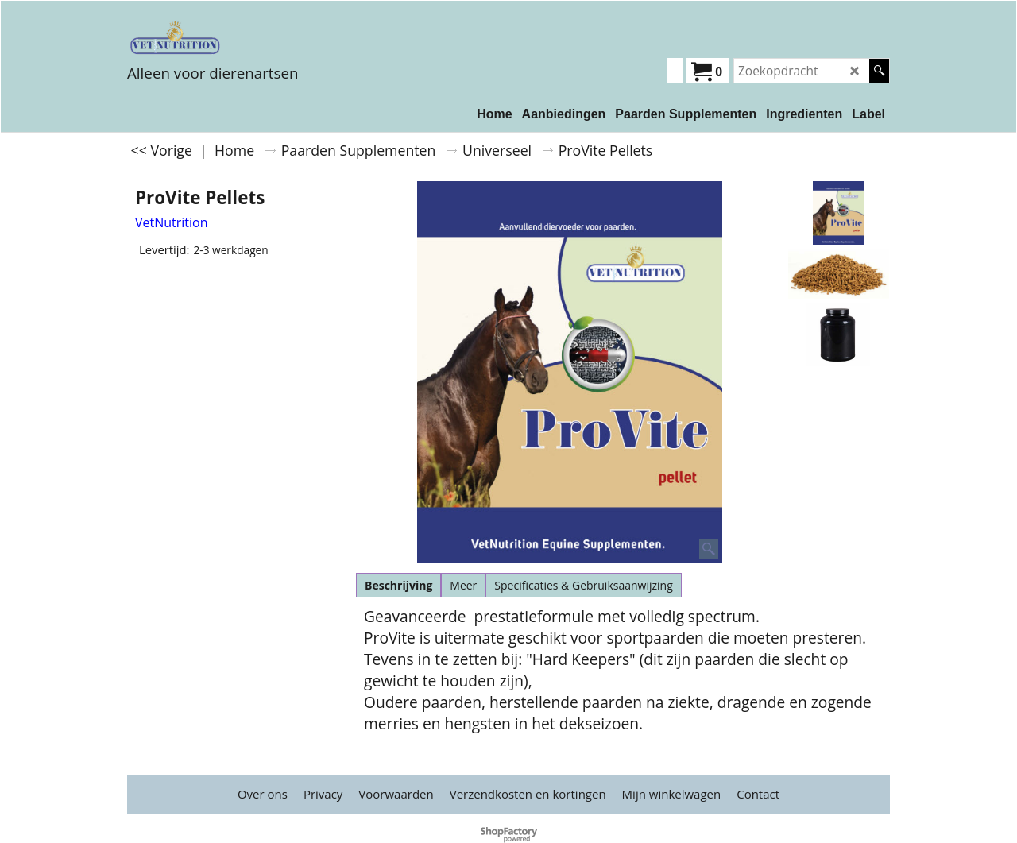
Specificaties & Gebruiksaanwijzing (583, 585)
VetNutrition (171, 222)
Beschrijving (398, 585)
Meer (463, 585)
